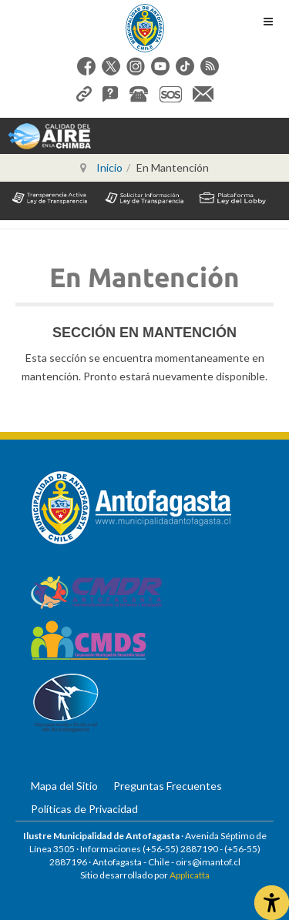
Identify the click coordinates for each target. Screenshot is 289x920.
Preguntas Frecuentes (167, 785)
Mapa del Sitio (64, 785)
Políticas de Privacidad (84, 808)
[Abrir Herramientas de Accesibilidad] (271, 902)
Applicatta (190, 875)
